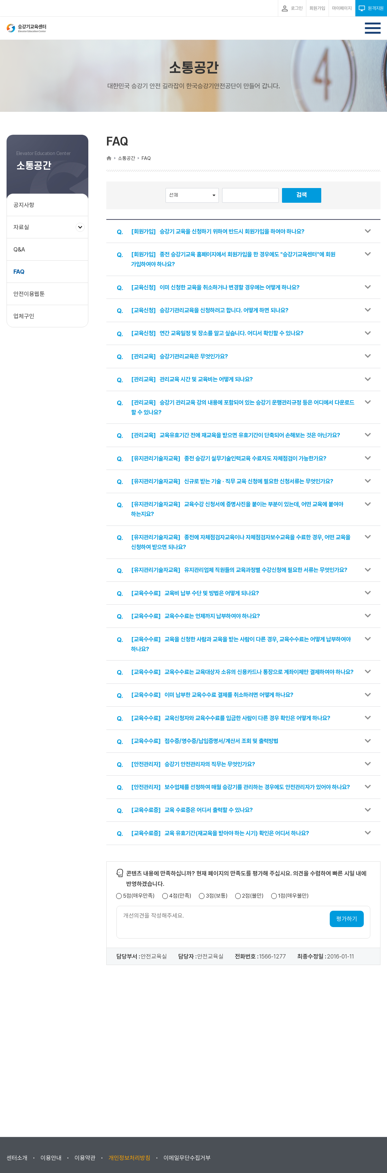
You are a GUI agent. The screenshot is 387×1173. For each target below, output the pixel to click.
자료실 (23, 230)
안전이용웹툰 (29, 293)
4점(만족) (180, 936)
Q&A (19, 249)
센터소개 (17, 1157)
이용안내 (51, 1157)
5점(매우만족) (139, 936)
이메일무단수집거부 (187, 1157)
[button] (243, 231)
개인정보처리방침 (129, 1157)
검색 (301, 195)
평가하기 (346, 959)
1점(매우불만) (293, 936)
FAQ (19, 271)
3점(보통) (217, 936)
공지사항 (23, 204)
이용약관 (85, 1157)
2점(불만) (253, 936)
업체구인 (23, 316)
